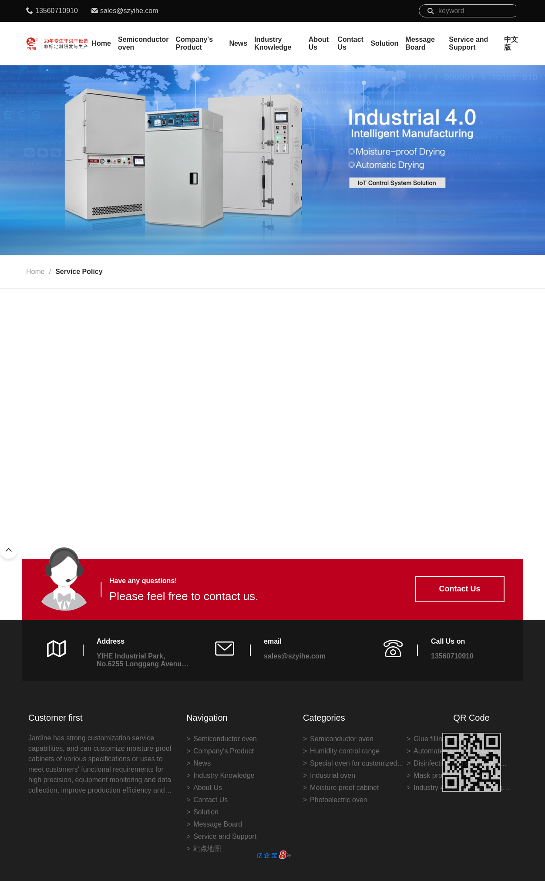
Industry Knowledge (272, 43)
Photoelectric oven (338, 799)
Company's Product (194, 43)
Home (101, 43)
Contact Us (350, 43)
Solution (384, 43)
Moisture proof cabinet (344, 787)
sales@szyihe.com (129, 10)
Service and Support (468, 43)
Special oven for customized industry (353, 764)
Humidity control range (345, 751)
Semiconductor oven (143, 43)
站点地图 (207, 848)
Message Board (420, 43)
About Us (319, 43)
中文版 (511, 43)
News (238, 43)
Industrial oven (332, 775)
